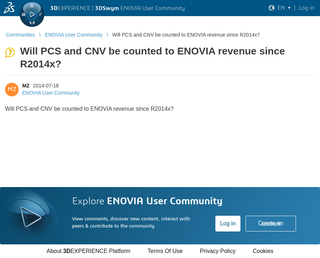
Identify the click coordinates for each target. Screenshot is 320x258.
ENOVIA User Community (51, 93)
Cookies (263, 251)
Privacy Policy (218, 251)
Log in (228, 223)
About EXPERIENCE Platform (88, 251)
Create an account (270, 223)
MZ (25, 86)
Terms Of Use (165, 251)
